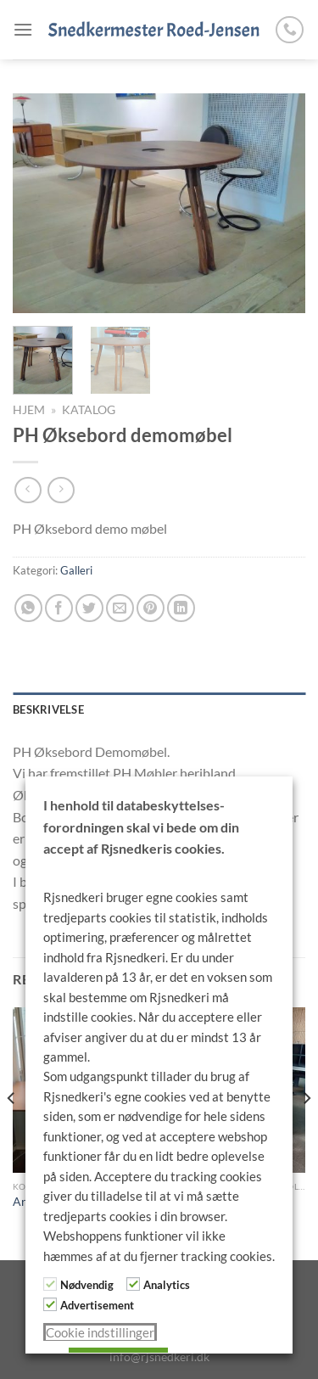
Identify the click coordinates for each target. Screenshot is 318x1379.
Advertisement (97, 1305)
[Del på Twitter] (89, 608)
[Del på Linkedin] (181, 608)
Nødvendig (87, 1285)
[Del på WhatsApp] (28, 608)
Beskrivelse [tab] (48, 709)
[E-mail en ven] (120, 608)
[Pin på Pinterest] (151, 608)
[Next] (306, 1132)
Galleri (76, 570)
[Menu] (23, 29)
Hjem (29, 410)
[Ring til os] (290, 30)
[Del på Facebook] (59, 608)
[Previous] (11, 1132)
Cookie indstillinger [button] (100, 1333)
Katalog (88, 410)
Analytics (166, 1285)
